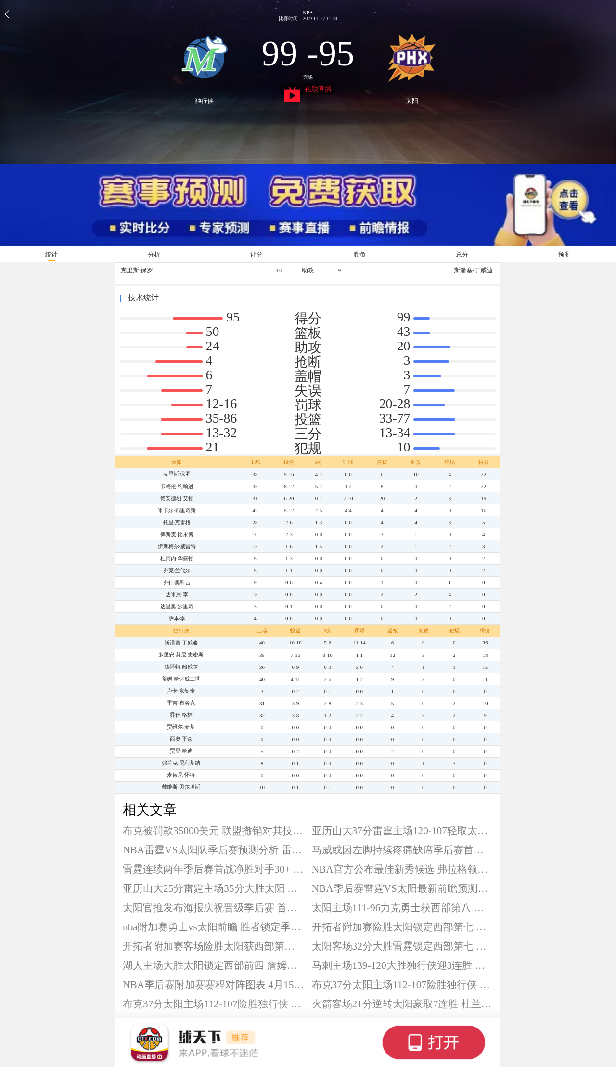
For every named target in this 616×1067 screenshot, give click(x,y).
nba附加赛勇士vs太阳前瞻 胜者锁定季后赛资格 (214, 927)
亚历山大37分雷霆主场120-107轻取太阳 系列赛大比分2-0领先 (403, 830)
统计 (51, 254)
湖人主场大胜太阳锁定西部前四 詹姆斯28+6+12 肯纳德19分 (214, 965)
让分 (256, 254)
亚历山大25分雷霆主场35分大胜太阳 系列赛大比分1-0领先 (214, 888)
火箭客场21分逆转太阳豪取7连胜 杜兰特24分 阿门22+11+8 (403, 1004)
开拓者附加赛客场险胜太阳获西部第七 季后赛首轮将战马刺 (214, 946)
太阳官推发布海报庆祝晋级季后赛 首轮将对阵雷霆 (214, 907)
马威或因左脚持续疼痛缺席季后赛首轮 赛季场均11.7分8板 (403, 850)
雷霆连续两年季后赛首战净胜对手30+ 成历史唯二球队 (214, 869)
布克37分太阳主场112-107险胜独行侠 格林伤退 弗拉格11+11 (403, 984)
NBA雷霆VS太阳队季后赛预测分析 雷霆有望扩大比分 (214, 850)
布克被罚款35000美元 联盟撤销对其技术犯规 (214, 830)
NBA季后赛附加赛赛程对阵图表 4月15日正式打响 (214, 984)
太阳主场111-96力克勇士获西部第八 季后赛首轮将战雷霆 (403, 907)
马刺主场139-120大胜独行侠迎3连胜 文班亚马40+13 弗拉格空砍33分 (403, 965)
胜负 (359, 254)
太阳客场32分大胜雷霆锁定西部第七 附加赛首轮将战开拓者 (403, 946)
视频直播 (308, 90)
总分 (462, 254)
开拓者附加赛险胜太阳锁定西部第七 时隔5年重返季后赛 (403, 927)
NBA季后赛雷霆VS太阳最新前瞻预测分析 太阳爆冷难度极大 (403, 888)
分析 (154, 254)
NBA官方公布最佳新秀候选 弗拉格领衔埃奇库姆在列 (403, 869)
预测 (564, 254)
